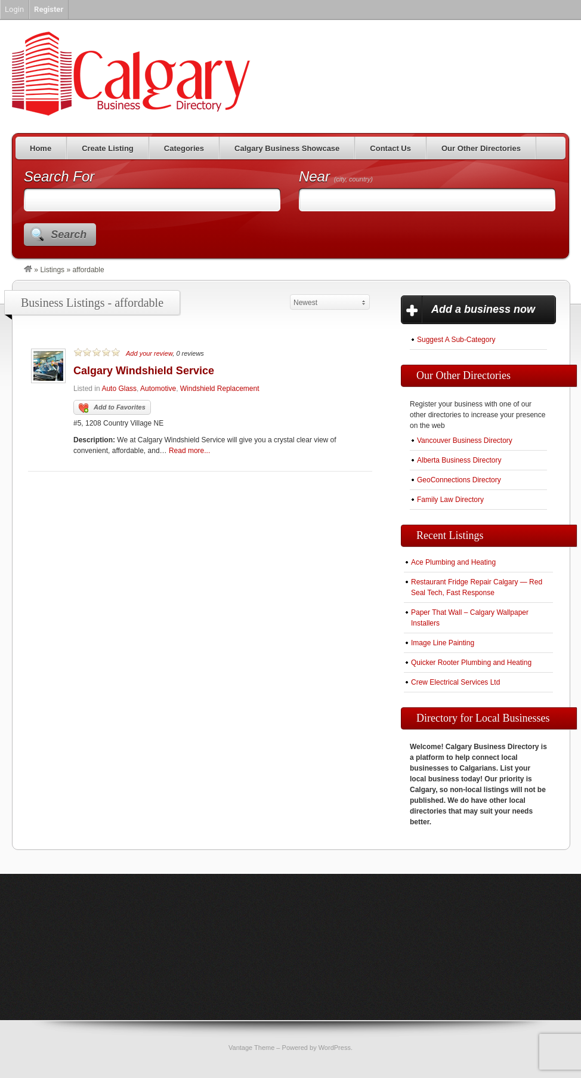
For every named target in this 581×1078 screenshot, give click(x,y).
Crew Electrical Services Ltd (455, 682)
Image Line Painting (442, 643)
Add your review (149, 353)
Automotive (158, 388)
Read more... (189, 450)
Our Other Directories (481, 148)
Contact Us (390, 148)
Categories (184, 148)
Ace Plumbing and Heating (453, 562)
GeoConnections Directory (459, 480)
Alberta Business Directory (459, 460)
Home (40, 148)
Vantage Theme (251, 1047)
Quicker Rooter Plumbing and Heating (471, 662)
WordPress (335, 1047)
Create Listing (108, 148)
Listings (52, 270)
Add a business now (483, 309)
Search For (59, 176)
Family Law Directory (450, 499)
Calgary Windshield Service (143, 371)
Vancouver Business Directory (464, 440)
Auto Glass (119, 388)
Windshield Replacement (219, 388)
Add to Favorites (112, 408)
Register (48, 9)
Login (14, 9)
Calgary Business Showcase (286, 148)
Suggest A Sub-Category (456, 339)
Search (68, 235)
